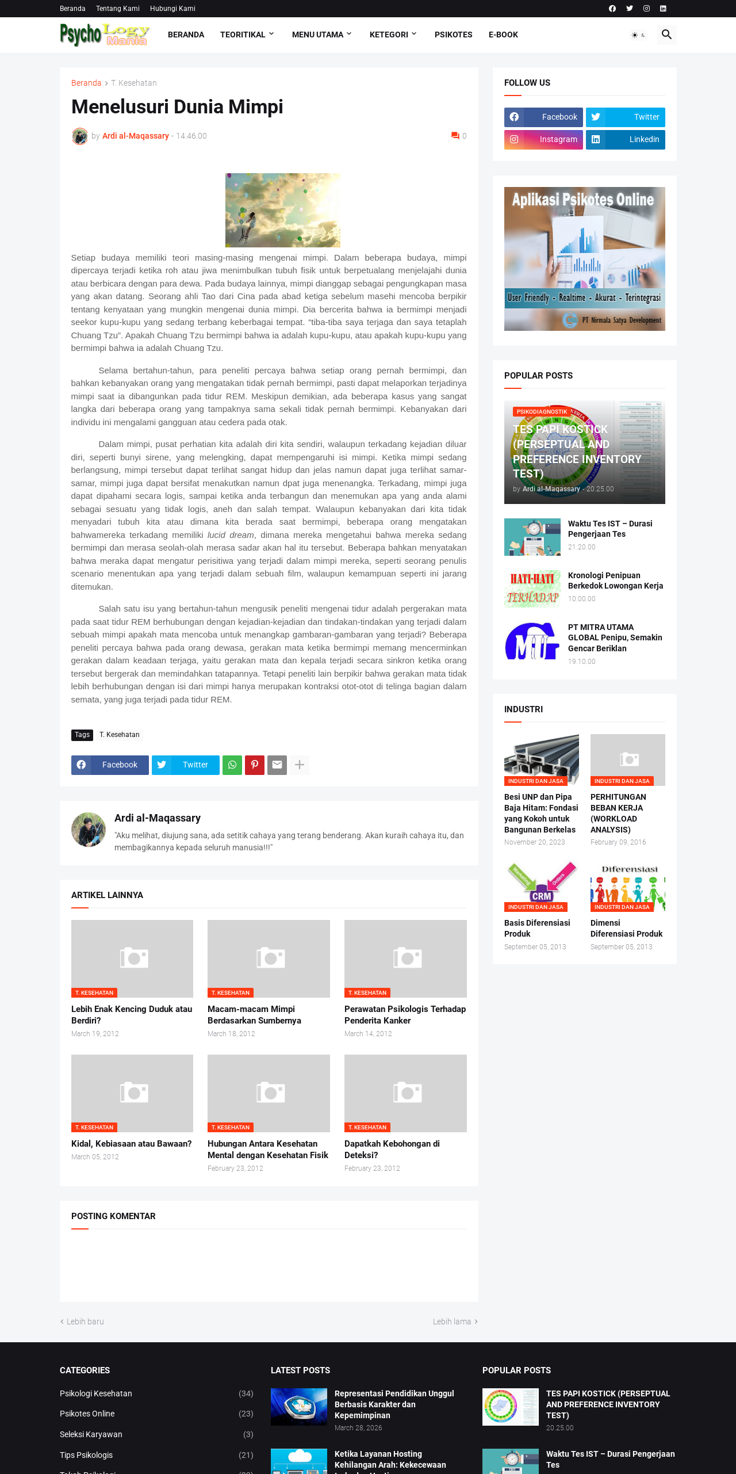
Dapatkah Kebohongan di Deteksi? (392, 1149)
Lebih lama (452, 1321)
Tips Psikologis (157, 1455)
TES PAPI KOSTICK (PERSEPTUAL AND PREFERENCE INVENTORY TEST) (608, 1404)
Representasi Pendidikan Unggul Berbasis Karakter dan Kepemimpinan (394, 1404)
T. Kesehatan (134, 83)
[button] (639, 35)
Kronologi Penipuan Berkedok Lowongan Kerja (616, 581)
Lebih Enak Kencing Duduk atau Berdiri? (131, 1015)
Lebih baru (85, 1321)
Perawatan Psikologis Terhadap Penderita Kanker (405, 1015)
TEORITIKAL (243, 34)
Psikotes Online (157, 1414)
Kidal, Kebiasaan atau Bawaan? (131, 1144)
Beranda (73, 9)
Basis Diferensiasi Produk (537, 928)
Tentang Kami (118, 9)
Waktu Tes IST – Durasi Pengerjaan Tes (610, 529)
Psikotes (454, 34)
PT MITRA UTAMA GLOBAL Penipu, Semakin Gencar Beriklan (615, 638)
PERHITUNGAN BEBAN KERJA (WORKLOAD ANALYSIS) (618, 813)
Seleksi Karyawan (157, 1435)
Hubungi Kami (172, 9)
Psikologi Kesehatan (157, 1394)
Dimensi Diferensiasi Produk (626, 928)
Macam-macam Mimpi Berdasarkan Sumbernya (254, 1015)
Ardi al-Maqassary (157, 818)
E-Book (503, 34)
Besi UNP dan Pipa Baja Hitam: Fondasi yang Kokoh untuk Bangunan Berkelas (541, 813)
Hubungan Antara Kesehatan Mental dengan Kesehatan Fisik (268, 1149)
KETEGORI (389, 34)
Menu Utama (317, 34)
